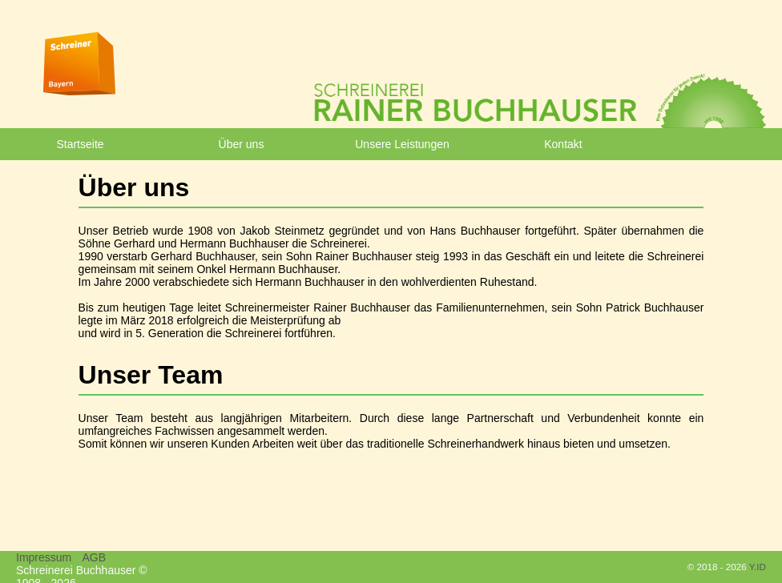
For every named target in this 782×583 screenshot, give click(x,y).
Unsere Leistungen (402, 144)
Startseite (79, 144)
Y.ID (757, 566)
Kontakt (563, 144)
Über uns (241, 144)
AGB (94, 557)
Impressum (43, 557)
